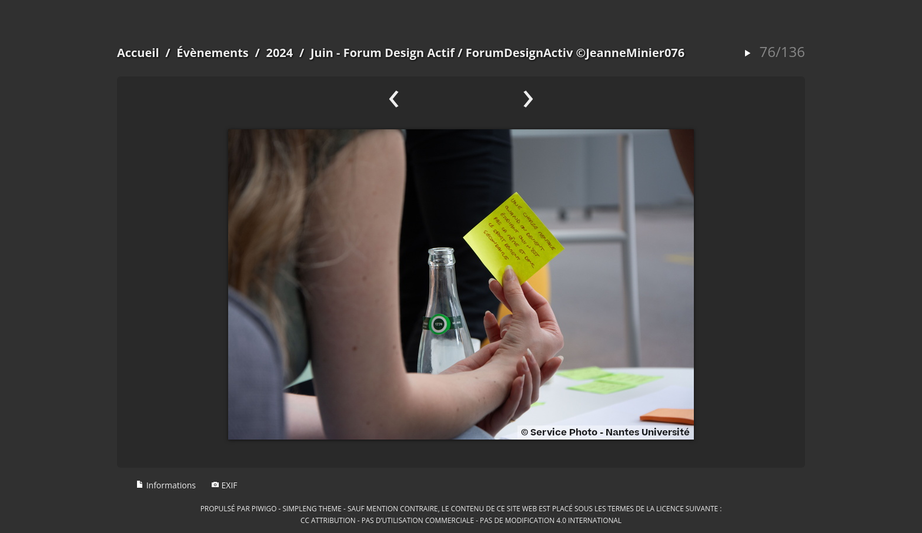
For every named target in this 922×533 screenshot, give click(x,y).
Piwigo (264, 508)
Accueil (138, 53)
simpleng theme (312, 508)
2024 (279, 53)
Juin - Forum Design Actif (382, 53)
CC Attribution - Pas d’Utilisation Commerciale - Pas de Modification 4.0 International (461, 520)
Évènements (212, 53)
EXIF (224, 485)
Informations (166, 485)
